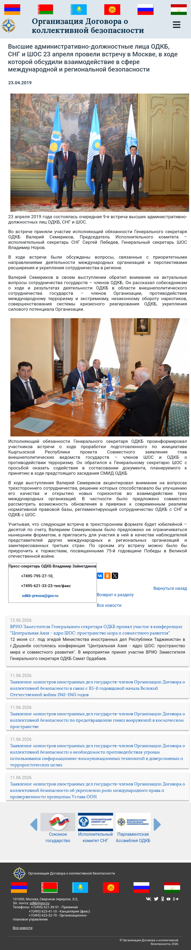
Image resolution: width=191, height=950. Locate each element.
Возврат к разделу (115, 594)
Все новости (109, 605)
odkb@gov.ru (39, 903)
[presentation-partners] (33, 824)
